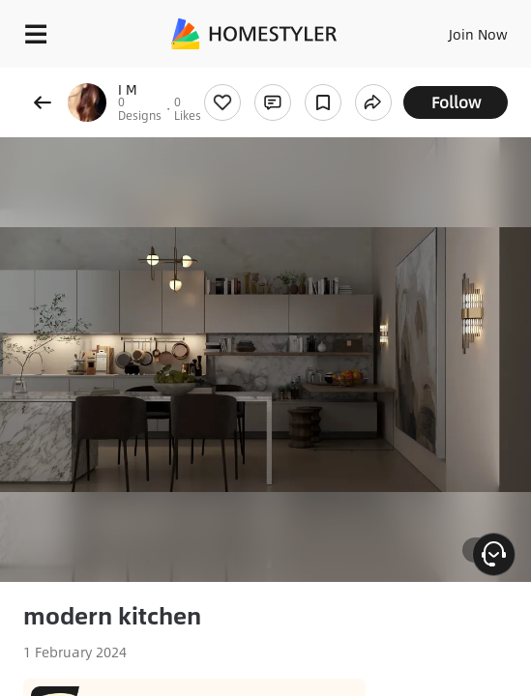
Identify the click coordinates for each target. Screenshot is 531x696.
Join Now (478, 33)
